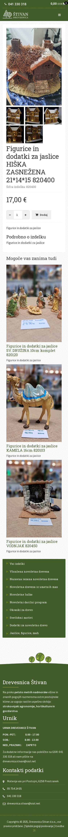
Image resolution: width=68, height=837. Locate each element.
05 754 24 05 (14, 788)
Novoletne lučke (21, 594)
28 (34, 830)
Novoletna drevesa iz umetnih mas (34, 587)
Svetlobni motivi (21, 617)
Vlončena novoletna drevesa (29, 571)
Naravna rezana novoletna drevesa (34, 579)
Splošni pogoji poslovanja (39, 826)
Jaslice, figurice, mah (24, 633)
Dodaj (44, 215)
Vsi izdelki (17, 563)
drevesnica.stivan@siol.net (19, 761)
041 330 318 (17, 4)
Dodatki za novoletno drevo (29, 625)
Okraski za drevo (21, 610)
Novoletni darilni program (28, 602)
